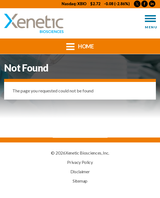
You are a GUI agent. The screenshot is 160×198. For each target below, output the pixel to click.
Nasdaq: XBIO (74, 3)
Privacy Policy (80, 162)
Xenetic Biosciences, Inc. (87, 153)
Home (80, 46)
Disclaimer (80, 171)
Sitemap (80, 181)
